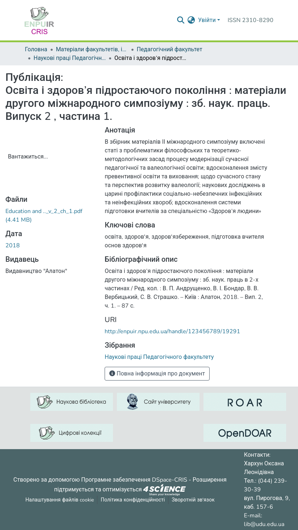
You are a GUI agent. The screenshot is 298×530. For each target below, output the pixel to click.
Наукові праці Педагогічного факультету (70, 58)
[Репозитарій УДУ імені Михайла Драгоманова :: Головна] (39, 20)
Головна (36, 49)
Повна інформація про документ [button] (157, 374)
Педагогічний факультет (169, 49)
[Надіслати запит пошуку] (180, 20)
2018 (12, 245)
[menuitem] (191, 20)
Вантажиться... (28, 157)
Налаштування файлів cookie (59, 499)
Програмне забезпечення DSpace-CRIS (134, 480)
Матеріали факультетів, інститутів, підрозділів (92, 49)
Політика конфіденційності (133, 499)
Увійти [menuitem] (207, 20)
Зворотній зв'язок (193, 499)
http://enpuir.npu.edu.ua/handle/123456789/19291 (172, 331)
